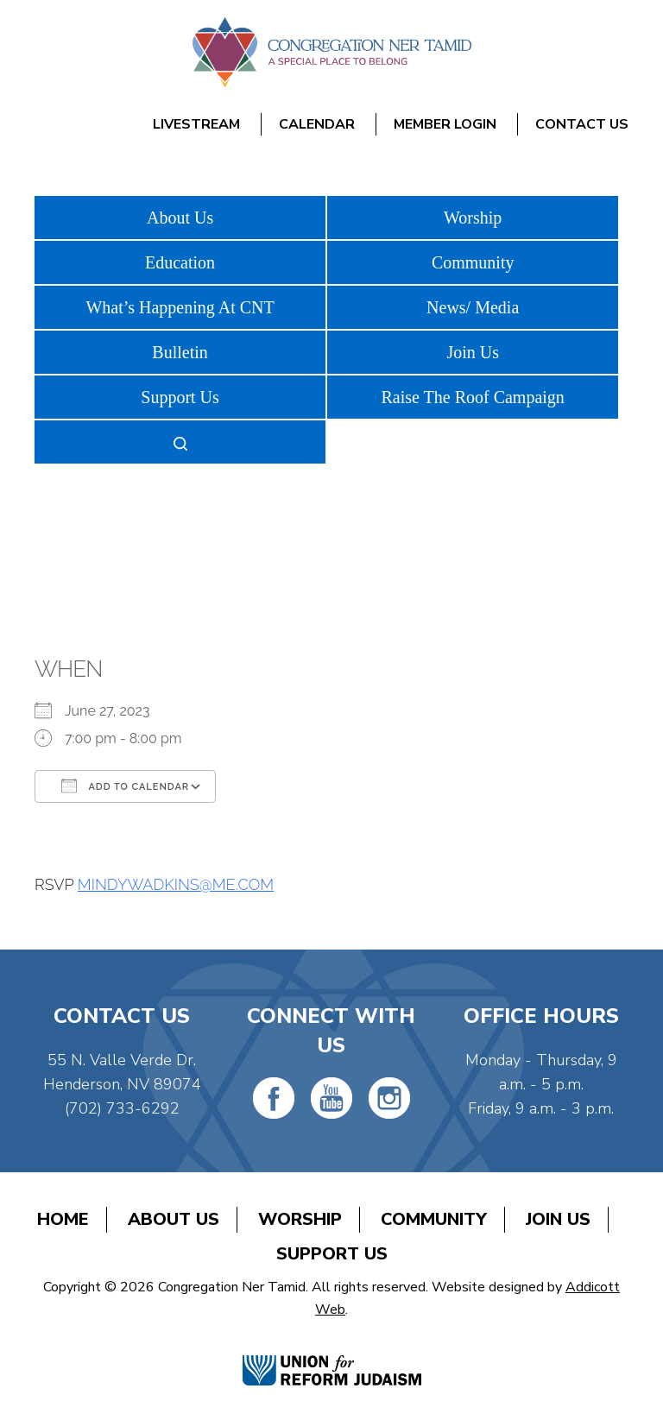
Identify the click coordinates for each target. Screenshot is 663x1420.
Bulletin (179, 352)
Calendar (317, 124)
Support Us (180, 397)
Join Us (472, 352)
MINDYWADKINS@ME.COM (176, 884)
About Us (180, 217)
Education (180, 262)
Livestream (196, 124)
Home (63, 1219)
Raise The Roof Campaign (472, 397)
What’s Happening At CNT (179, 307)
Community (473, 262)
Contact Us (581, 124)
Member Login (445, 124)
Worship (473, 217)
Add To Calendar (125, 785)
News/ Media (472, 307)
